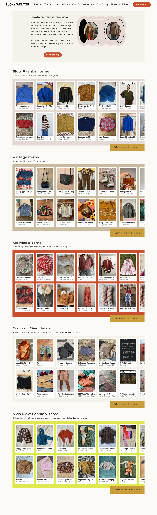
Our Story (102, 4)
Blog (125, 4)
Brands (115, 4)
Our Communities (83, 4)
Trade (47, 4)
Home (38, 4)
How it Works (62, 4)
